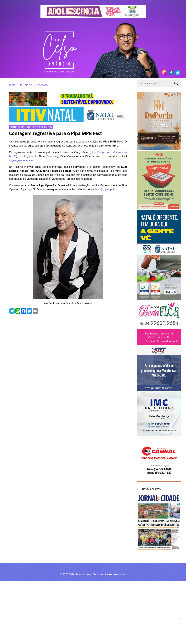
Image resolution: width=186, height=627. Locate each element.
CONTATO (42, 85)
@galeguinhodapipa (21, 160)
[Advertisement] (90, 603)
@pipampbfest (109, 189)
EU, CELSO (26, 85)
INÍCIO (12, 85)
